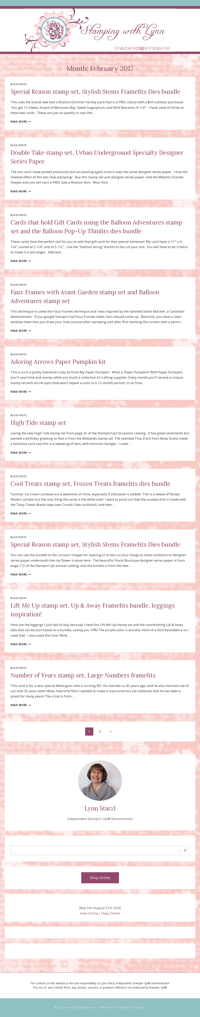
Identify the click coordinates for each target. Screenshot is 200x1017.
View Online (89, 913)
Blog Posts (19, 84)
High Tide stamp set (38, 422)
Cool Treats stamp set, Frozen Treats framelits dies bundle (91, 483)
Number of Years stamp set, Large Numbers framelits (83, 675)
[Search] (185, 850)
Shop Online (110, 913)
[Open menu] (100, 3)
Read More (21, 121)
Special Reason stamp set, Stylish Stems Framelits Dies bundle (95, 91)
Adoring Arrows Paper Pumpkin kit (58, 361)
